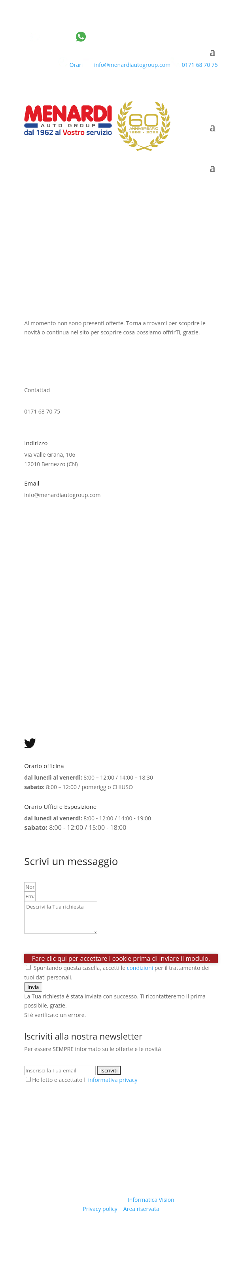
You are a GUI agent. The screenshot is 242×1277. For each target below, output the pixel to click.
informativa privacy (113, 1079)
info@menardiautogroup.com (126, 64)
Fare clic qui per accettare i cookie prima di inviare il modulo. (121, 958)
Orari (70, 64)
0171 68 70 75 (194, 64)
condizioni (140, 968)
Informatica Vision (151, 1199)
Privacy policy (100, 1208)
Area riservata (141, 1208)
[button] (33, 987)
